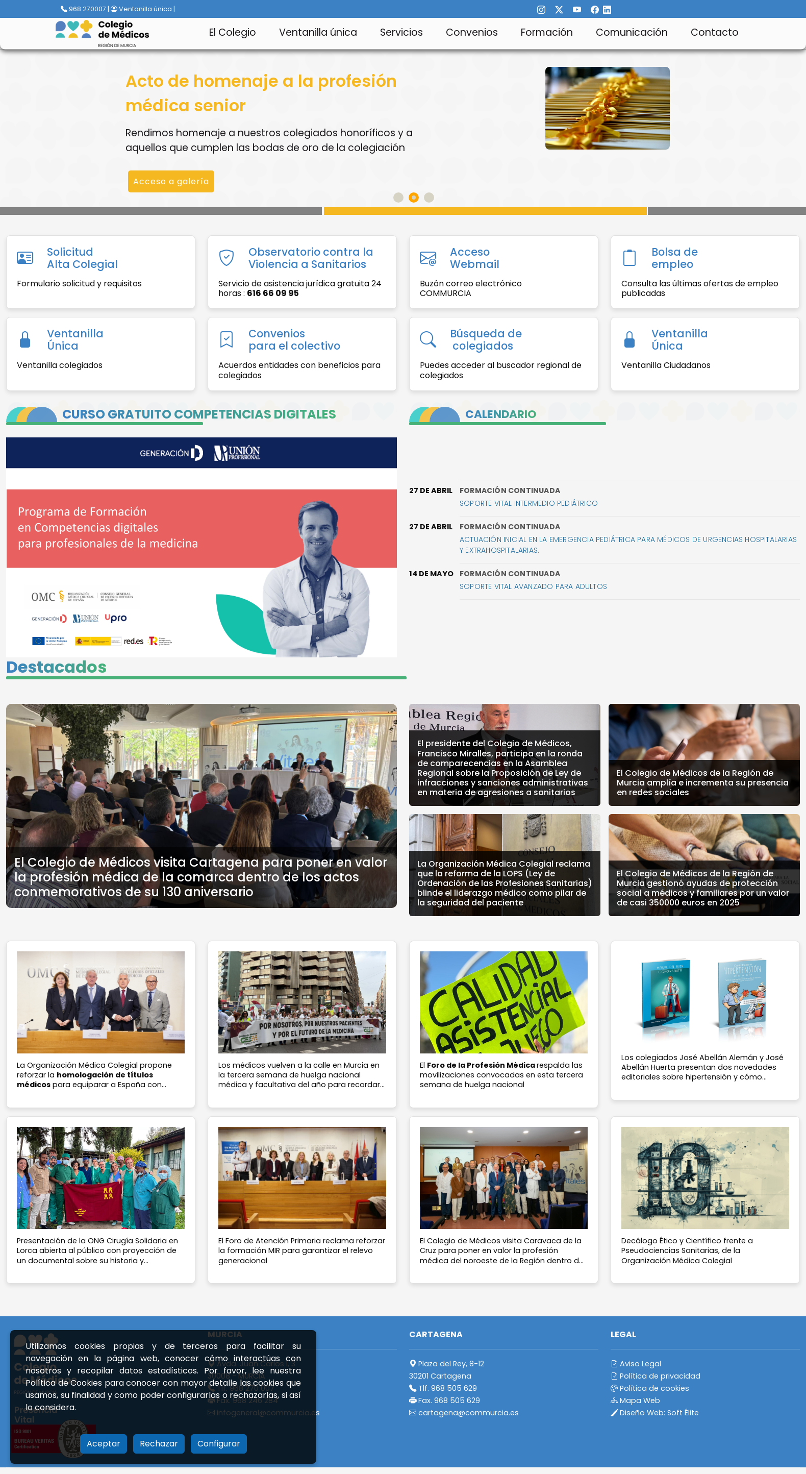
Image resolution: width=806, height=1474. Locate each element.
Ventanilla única (318, 32)
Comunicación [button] (632, 32)
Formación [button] (547, 32)
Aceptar (103, 1444)
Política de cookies (650, 1388)
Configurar (218, 1444)
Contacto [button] (715, 32)
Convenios (472, 32)
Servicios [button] (401, 32)
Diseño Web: (655, 1413)
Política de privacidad (655, 1376)
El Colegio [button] (232, 32)
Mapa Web (635, 1400)
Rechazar (159, 1444)
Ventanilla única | (143, 9)
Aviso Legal (636, 1364)
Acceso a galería (171, 181)
